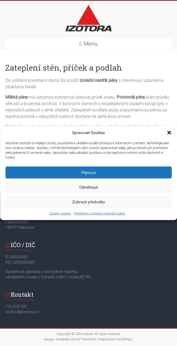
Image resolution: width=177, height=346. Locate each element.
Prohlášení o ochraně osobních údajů (99, 213)
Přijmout (88, 172)
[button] (169, 132)
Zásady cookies (60, 213)
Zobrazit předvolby (88, 201)
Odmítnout (88, 187)
